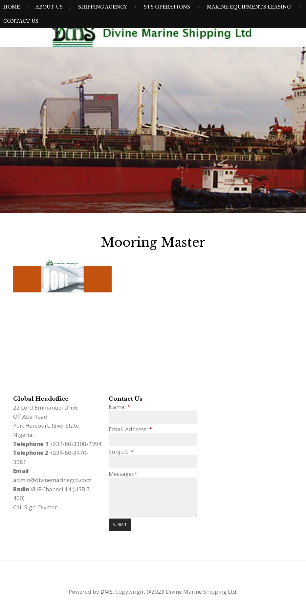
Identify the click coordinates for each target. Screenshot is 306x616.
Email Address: (130, 429)
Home (11, 7)
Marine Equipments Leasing (249, 7)
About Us (49, 7)
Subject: (121, 451)
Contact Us (20, 21)
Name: (119, 407)
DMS (106, 591)
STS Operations (167, 7)
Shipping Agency (102, 7)
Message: (123, 474)
